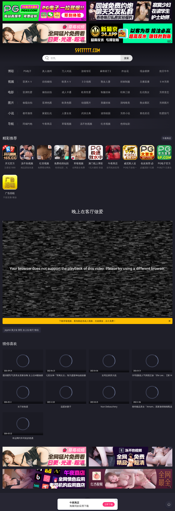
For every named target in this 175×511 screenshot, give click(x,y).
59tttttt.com (87, 50)
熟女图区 (144, 102)
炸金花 (125, 71)
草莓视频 (66, 123)
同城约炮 (27, 123)
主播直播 (144, 81)
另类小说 (125, 113)
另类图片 (164, 102)
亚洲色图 (47, 102)
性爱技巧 (164, 113)
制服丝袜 (105, 92)
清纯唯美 (125, 102)
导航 (11, 124)
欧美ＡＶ (66, 81)
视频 (11, 81)
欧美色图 (66, 102)
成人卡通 (66, 92)
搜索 (126, 58)
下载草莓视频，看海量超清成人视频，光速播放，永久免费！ (115, 321)
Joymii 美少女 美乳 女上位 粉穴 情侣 (22, 330)
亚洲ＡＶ (27, 81)
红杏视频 (105, 123)
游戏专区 (86, 71)
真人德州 (47, 71)
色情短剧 (125, 123)
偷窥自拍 (27, 102)
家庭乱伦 (47, 113)
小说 (11, 113)
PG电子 (27, 71)
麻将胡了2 (105, 71)
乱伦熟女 (144, 92)
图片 (11, 103)
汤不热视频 (86, 123)
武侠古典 (86, 113)
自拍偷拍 (47, 81)
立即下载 (108, 504)
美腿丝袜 (105, 102)
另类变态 (164, 92)
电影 (11, 92)
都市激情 (27, 113)
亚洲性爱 (27, 92)
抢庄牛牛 (164, 71)
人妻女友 (66, 113)
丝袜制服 (125, 81)
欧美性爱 (86, 92)
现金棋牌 (144, 71)
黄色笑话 (144, 113)
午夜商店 (47, 123)
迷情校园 (105, 113)
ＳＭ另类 (164, 81)
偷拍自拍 (47, 92)
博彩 (11, 71)
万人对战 (66, 71)
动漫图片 (86, 102)
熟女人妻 (105, 81)
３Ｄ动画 (86, 81)
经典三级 (125, 92)
